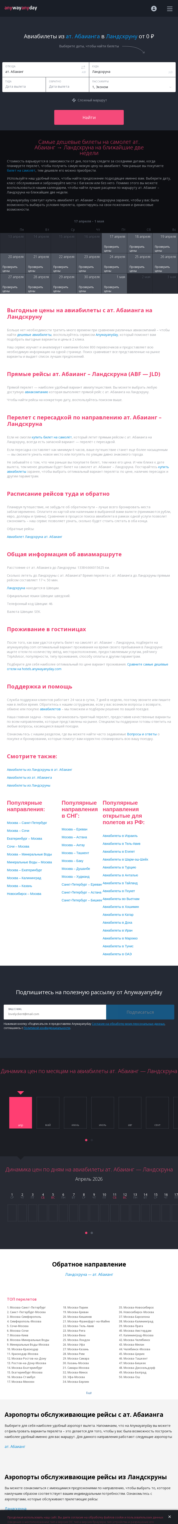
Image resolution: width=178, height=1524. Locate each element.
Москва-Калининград (138, 1321)
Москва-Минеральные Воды (29, 1340)
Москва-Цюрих (134, 1354)
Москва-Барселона (137, 1317)
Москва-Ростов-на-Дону (29, 1358)
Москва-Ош (132, 1377)
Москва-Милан (134, 1345)
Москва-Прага (133, 1326)
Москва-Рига (76, 1331)
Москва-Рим (76, 1354)
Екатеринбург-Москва (27, 1372)
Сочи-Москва (19, 1326)
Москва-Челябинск (137, 1340)
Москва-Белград (135, 1372)
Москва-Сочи (19, 1331)
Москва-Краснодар (25, 1349)
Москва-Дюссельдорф (139, 1368)
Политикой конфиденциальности (47, 1028)
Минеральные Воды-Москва (29, 1345)
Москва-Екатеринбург (27, 1368)
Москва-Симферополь (25, 1317)
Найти (89, 117)
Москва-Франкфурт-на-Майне (88, 1321)
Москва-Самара (78, 1358)
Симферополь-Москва (25, 1321)
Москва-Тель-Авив (80, 1326)
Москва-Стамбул (23, 1377)
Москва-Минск (77, 1372)
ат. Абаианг (15, 1446)
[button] (86, 1140)
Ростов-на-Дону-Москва (29, 1363)
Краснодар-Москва (25, 1354)
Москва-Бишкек (135, 1363)
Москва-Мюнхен (23, 1382)
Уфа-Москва (76, 1377)
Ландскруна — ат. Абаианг (89, 1274)
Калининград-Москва (138, 1335)
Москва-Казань (78, 1349)
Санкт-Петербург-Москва (28, 1312)
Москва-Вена (76, 1335)
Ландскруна (15, 1508)
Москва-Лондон (78, 1340)
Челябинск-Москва (137, 1349)
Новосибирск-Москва (139, 1312)
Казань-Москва (78, 1363)
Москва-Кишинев (79, 1317)
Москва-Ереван (78, 1312)
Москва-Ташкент (136, 1358)
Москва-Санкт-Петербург (28, 1307)
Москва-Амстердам (137, 1331)
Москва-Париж (77, 1307)
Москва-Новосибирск (139, 1307)
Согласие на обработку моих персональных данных (128, 1024)
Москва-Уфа (76, 1345)
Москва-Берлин (78, 1382)
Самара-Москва (78, 1368)
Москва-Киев (19, 1335)
